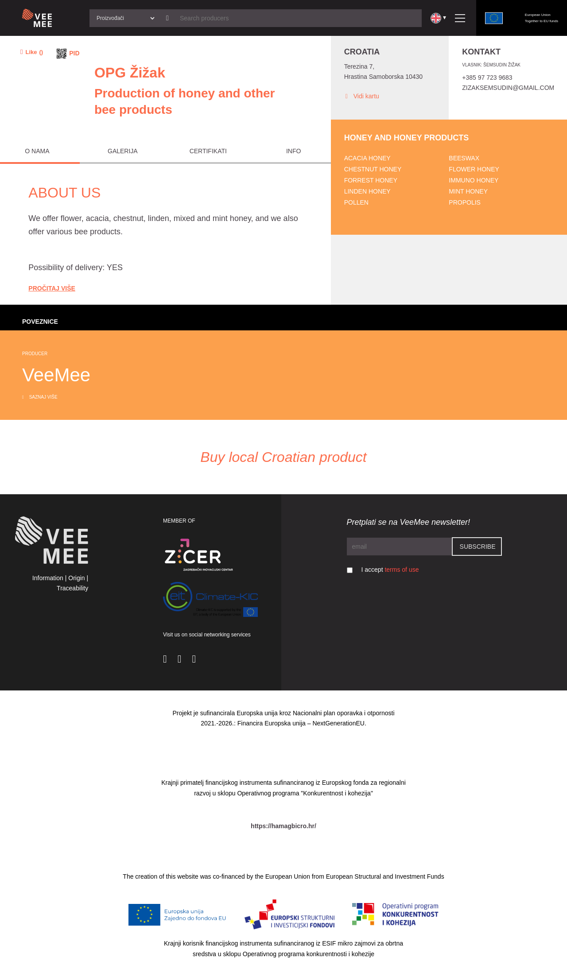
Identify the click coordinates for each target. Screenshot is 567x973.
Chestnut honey (373, 169)
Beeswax (464, 158)
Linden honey (367, 191)
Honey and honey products (406, 137)
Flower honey (474, 169)
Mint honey (468, 191)
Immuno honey (473, 180)
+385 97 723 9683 (487, 77)
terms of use (401, 569)
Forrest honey (370, 180)
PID (74, 53)
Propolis (465, 202)
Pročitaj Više (51, 288)
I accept (390, 569)
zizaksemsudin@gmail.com (508, 87)
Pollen (356, 202)
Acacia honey (367, 158)
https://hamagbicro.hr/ (283, 826)
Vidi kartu (361, 96)
